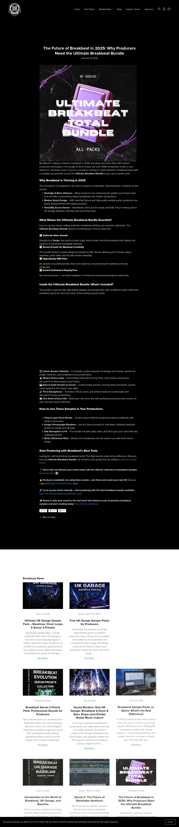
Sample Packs (106, 9)
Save (62, 511)
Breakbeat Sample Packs (59, 483)
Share (43, 511)
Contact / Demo (133, 9)
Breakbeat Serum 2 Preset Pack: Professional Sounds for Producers (42, 710)
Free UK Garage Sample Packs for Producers (89, 621)
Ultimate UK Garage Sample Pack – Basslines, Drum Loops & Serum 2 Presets (43, 624)
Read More (43, 658)
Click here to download (86, 504)
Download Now (47, 473)
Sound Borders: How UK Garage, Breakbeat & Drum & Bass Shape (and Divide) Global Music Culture (89, 712)
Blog (119, 9)
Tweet (53, 511)
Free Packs (89, 9)
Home (77, 9)
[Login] (164, 8)
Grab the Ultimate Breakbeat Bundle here (60, 493)
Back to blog (47, 517)
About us (149, 9)
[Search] (159, 9)
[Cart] (170, 9)
